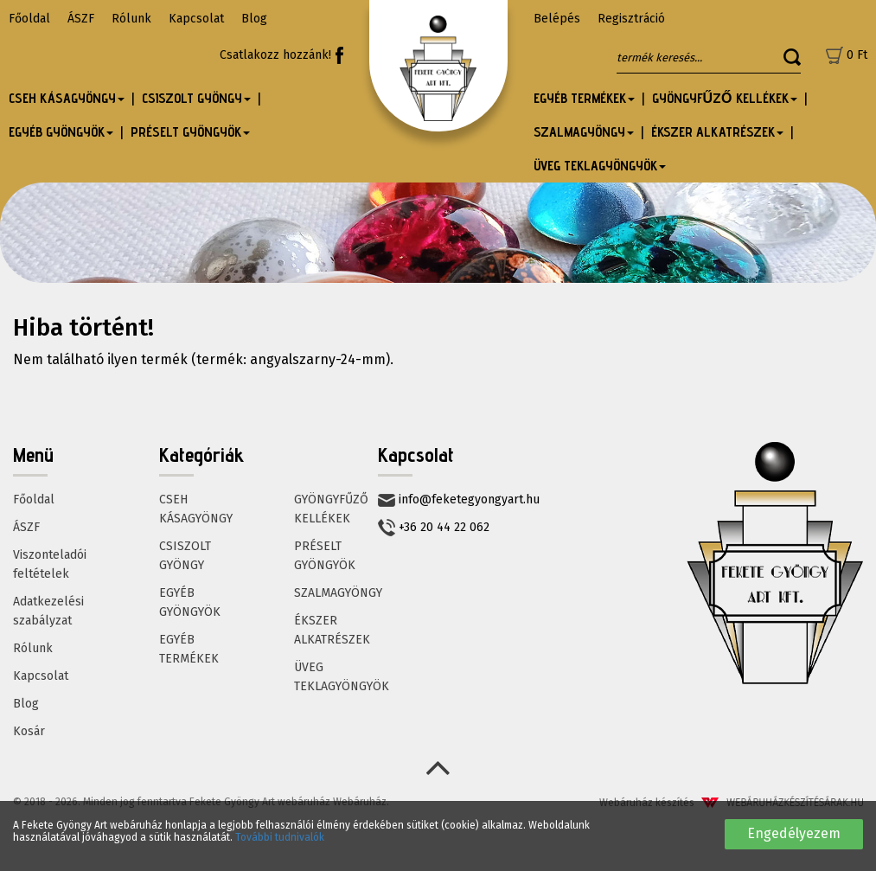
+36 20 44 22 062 (433, 527)
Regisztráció (631, 18)
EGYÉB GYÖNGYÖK (190, 602)
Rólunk (131, 18)
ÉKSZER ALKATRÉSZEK (332, 630)
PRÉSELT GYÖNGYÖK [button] (190, 132)
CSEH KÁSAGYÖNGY (196, 509)
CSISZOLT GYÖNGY (185, 556)
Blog (254, 18)
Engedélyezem (794, 833)
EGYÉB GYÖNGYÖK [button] (61, 132)
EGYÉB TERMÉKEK (189, 649)
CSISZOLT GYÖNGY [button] (196, 98)
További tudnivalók (279, 837)
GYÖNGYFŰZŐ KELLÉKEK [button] (724, 98)
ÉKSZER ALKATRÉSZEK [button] (717, 132)
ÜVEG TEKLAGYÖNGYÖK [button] (600, 165)
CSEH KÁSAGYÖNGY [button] (67, 98)
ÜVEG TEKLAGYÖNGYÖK (341, 677)
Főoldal (29, 18)
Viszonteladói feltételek (49, 564)
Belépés (557, 18)
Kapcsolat (196, 18)
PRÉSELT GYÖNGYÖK (324, 556)
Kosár (29, 731)
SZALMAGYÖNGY (338, 593)
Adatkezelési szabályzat (48, 611)
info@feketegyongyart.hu (459, 499)
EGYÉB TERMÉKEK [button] (584, 98)
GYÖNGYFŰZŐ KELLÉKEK (331, 509)
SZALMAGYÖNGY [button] (584, 132)
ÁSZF (80, 18)
